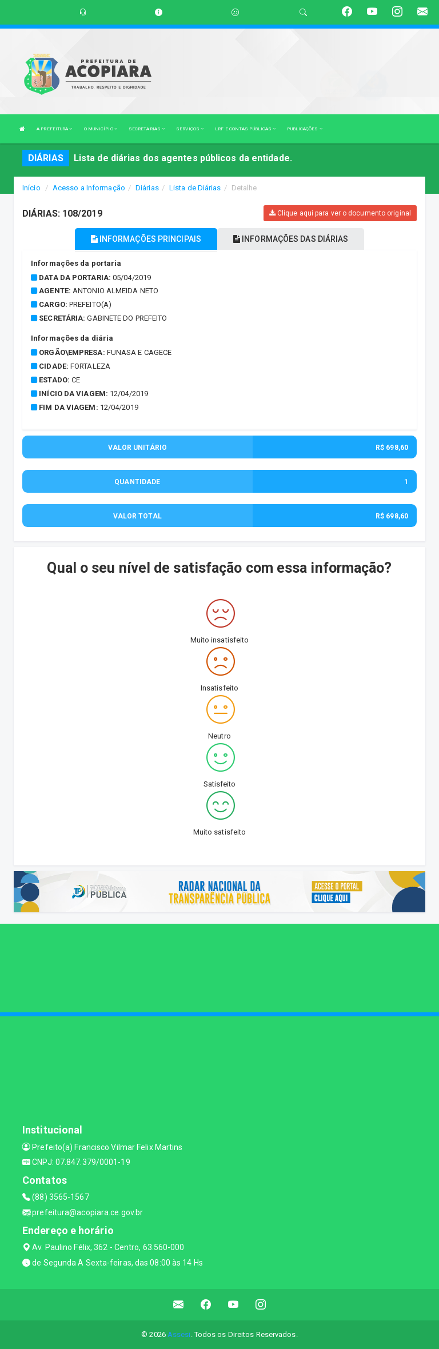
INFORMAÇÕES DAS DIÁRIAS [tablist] (291, 239)
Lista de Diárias (195, 187)
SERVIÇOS (189, 128)
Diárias (147, 187)
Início (31, 187)
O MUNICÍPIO (100, 128)
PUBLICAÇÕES (304, 128)
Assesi (179, 1334)
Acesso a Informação (89, 187)
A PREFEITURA (54, 128)
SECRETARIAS (147, 128)
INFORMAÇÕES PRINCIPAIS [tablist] (146, 239)
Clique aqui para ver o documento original (340, 213)
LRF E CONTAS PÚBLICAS (245, 128)
